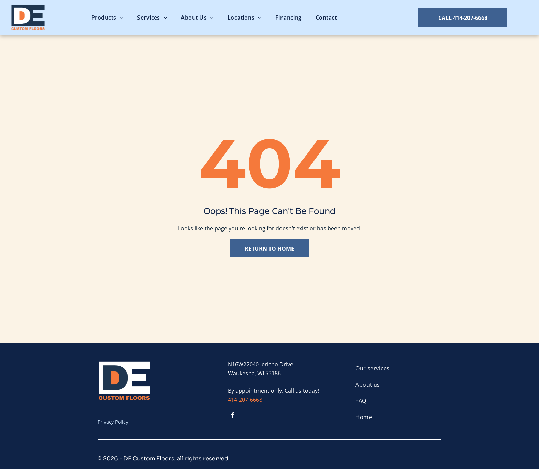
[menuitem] (107, 17)
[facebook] (232, 416)
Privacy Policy (113, 422)
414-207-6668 (245, 399)
